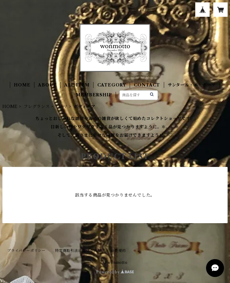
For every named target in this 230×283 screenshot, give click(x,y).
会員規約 (118, 250)
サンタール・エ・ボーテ (192, 85)
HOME (22, 85)
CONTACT (147, 85)
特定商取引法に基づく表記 (78, 250)
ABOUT (47, 85)
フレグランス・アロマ (46, 106)
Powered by (115, 272)
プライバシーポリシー (26, 250)
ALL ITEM (77, 85)
